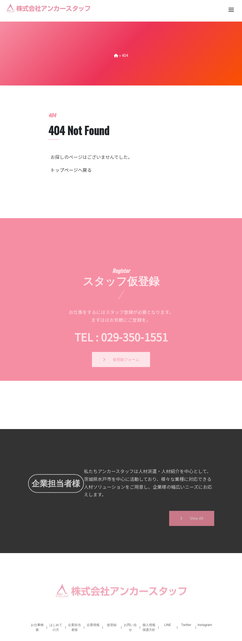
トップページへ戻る (71, 177)
